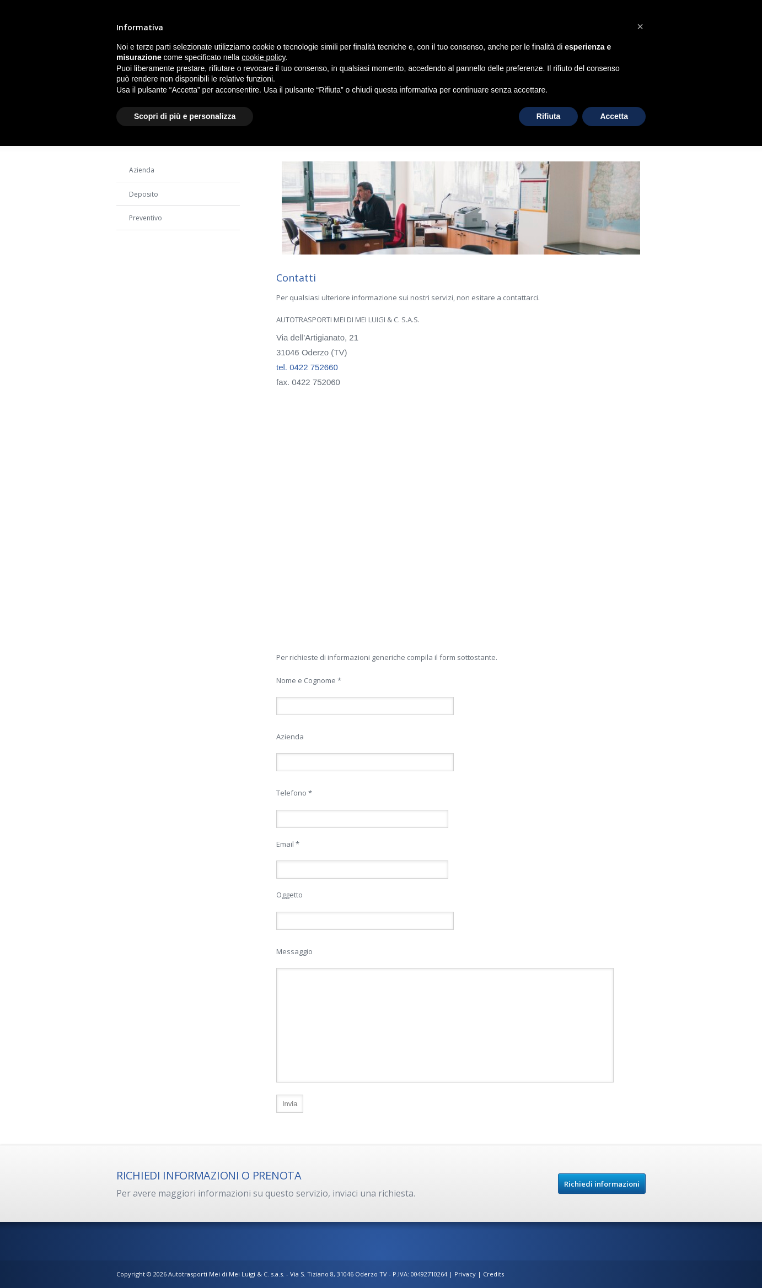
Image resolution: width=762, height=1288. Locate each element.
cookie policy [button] (263, 57)
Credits (493, 1274)
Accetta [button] (614, 116)
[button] (640, 26)
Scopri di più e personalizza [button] (184, 116)
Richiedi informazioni (602, 1184)
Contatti (141, 241)
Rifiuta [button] (548, 116)
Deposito (143, 194)
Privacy (465, 1274)
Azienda (141, 170)
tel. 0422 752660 (307, 367)
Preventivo (145, 218)
